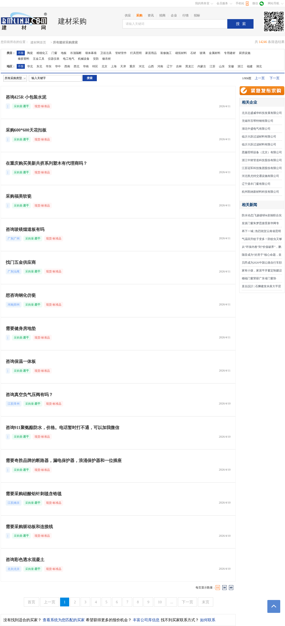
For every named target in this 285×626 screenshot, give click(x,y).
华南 (86, 66)
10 (160, 602)
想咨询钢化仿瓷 (21, 295)
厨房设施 (244, 53)
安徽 (231, 66)
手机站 (240, 3)
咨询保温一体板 (21, 361)
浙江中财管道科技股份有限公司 (262, 160)
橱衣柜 (106, 58)
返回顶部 (273, 606)
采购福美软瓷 (18, 196)
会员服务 (222, 3)
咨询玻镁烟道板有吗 (25, 229)
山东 (222, 66)
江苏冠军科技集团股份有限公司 (262, 168)
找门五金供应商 (21, 262)
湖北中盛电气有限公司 (256, 128)
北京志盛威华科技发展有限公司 (262, 113)
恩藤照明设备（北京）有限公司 (262, 152)
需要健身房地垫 (21, 328)
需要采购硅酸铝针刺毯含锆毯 (34, 493)
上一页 (260, 78)
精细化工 (42, 53)
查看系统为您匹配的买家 (64, 620)
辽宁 (169, 66)
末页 (205, 602)
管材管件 (121, 53)
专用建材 (229, 53)
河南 (160, 66)
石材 (193, 53)
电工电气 (68, 58)
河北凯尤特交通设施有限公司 (260, 176)
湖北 (259, 66)
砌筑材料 (181, 53)
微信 (255, 3)
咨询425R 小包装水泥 (26, 97)
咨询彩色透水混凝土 (25, 559)
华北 (30, 66)
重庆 (132, 66)
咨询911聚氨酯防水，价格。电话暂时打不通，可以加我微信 (62, 427)
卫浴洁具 (106, 53)
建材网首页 (38, 42)
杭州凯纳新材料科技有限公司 (260, 191)
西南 (67, 66)
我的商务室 (202, 3)
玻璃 (202, 53)
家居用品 (151, 53)
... (171, 602)
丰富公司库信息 (146, 620)
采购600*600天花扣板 (26, 130)
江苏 (212, 66)
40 (231, 587)
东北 (39, 66)
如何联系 (207, 620)
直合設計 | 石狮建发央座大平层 (261, 286)
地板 (64, 53)
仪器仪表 (53, 58)
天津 (123, 66)
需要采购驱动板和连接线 (29, 526)
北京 (104, 66)
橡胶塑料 (23, 58)
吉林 (179, 66)
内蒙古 (201, 66)
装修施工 (166, 53)
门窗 (54, 53)
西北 (76, 66)
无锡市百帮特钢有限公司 (257, 120)
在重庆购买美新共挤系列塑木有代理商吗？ (46, 163)
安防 (96, 58)
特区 (95, 66)
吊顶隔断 (76, 53)
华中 (58, 66)
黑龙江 (189, 66)
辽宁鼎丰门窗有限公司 (256, 184)
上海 (114, 66)
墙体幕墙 (91, 53)
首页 (31, 602)
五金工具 (38, 58)
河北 (142, 66)
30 (224, 587)
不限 (21, 53)
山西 (151, 66)
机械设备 (83, 58)
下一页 (274, 78)
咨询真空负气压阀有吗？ (29, 394)
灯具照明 (136, 53)
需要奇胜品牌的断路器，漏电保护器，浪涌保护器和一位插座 (64, 460)
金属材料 (214, 53)
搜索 (242, 24)
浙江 (240, 66)
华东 (49, 66)
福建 (250, 66)
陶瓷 (30, 53)
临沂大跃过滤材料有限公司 (259, 136)
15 (217, 587)
